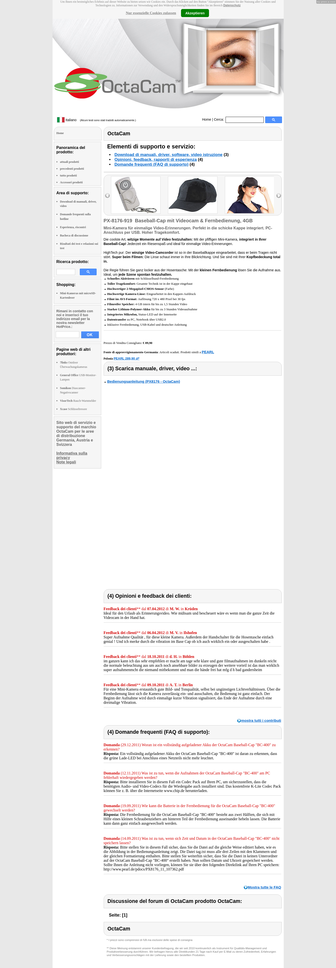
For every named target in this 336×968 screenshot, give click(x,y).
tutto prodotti (68, 175)
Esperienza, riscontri (73, 227)
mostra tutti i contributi (261, 720)
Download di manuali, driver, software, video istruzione (169, 154)
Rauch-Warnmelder (78, 400)
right (278, 195)
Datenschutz (232, 5)
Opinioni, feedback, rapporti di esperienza (156, 159)
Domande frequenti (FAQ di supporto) (152, 164)
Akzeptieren (195, 13)
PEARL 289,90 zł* (126, 358)
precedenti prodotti (72, 168)
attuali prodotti (69, 162)
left (107, 195)
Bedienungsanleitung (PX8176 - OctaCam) (143, 381)
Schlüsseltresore (73, 409)
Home (206, 119)
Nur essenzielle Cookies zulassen (151, 13)
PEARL (208, 352)
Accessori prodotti (71, 182)
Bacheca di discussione (74, 235)
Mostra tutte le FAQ (264, 887)
